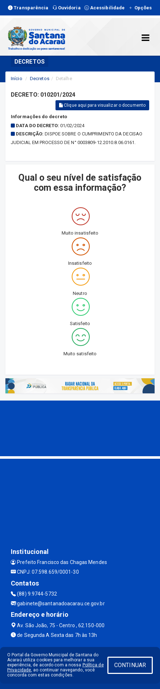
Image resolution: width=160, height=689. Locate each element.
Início (16, 78)
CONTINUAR (130, 665)
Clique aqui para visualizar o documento (102, 105)
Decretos (39, 78)
